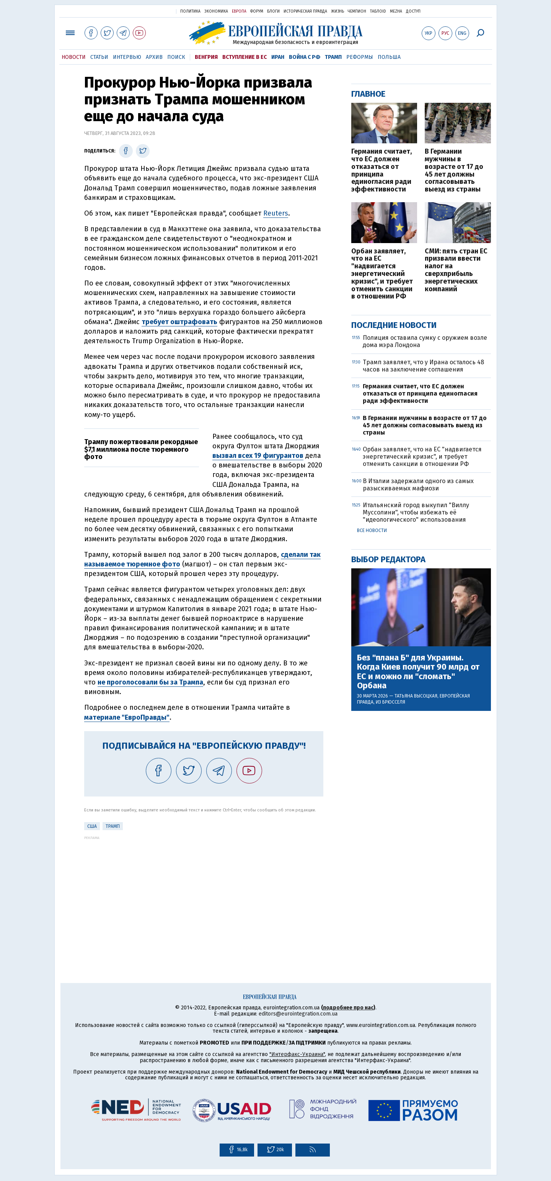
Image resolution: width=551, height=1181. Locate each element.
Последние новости (394, 325)
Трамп (333, 57)
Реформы (359, 57)
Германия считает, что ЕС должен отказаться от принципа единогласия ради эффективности (381, 170)
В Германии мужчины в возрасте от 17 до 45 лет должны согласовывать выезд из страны (454, 170)
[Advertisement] (203, 893)
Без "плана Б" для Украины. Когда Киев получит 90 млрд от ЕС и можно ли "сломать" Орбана (418, 671)
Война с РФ (304, 57)
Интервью (127, 57)
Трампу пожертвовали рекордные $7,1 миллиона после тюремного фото (141, 449)
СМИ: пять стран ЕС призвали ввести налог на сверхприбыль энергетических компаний (456, 270)
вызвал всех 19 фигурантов (257, 455)
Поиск (176, 57)
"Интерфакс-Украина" (297, 1054)
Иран (277, 57)
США (92, 826)
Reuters (275, 213)
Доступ (413, 11)
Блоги (273, 11)
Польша (389, 57)
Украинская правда (151, 11)
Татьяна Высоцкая (416, 696)
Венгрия (206, 57)
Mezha (396, 11)
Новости (74, 57)
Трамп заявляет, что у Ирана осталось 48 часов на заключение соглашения (423, 366)
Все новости (372, 530)
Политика (190, 11)
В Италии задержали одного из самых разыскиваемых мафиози (418, 484)
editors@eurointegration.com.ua (298, 1014)
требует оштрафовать (179, 322)
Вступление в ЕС (244, 57)
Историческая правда (305, 11)
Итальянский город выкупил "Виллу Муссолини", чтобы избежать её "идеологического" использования (416, 512)
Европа (239, 11)
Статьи (99, 57)
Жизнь (337, 11)
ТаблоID (378, 11)
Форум (256, 11)
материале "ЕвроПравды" (127, 717)
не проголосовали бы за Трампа (150, 682)
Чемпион (357, 11)
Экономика (216, 11)
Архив (154, 57)
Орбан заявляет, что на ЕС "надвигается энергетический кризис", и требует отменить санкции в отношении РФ (382, 274)
